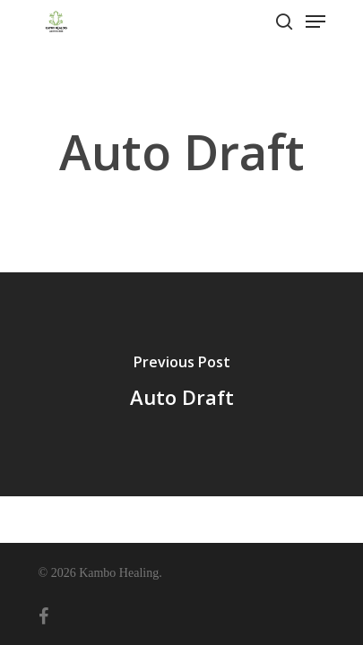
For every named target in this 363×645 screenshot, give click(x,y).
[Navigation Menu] (315, 21)
